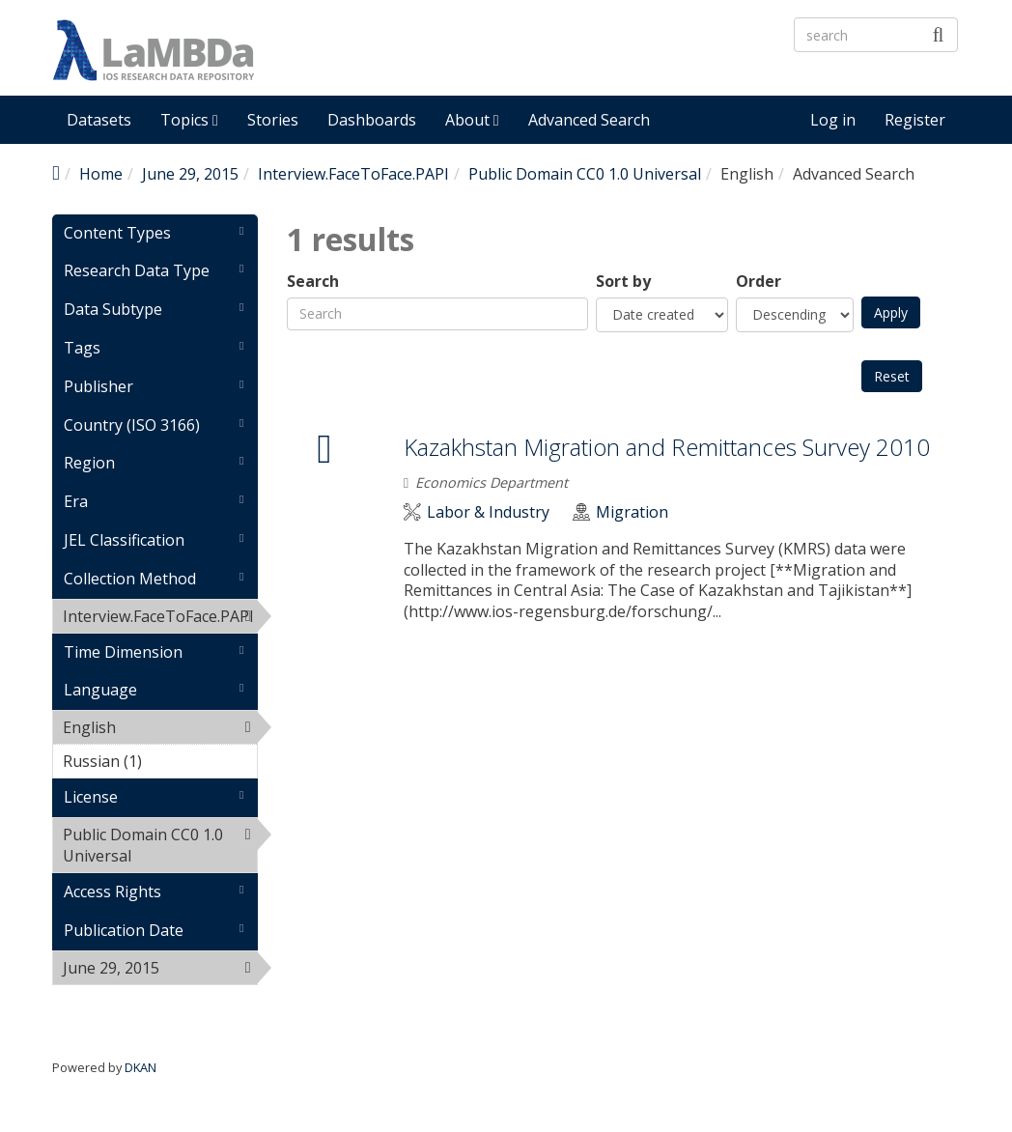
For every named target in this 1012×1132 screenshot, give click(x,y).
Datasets (99, 119)
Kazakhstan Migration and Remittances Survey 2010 (667, 447)
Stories (272, 119)
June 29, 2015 (190, 173)
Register (915, 119)
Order (758, 281)
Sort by (623, 281)
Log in (833, 119)
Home (101, 173)
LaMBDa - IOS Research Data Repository (559, 66)
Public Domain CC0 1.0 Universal (584, 173)
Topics (189, 119)
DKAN (140, 1067)
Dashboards (371, 119)
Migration (632, 512)
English (160, 730)
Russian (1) (160, 764)
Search (313, 281)
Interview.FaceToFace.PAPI (353, 173)
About (472, 119)
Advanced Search (589, 119)
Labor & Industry (488, 512)
